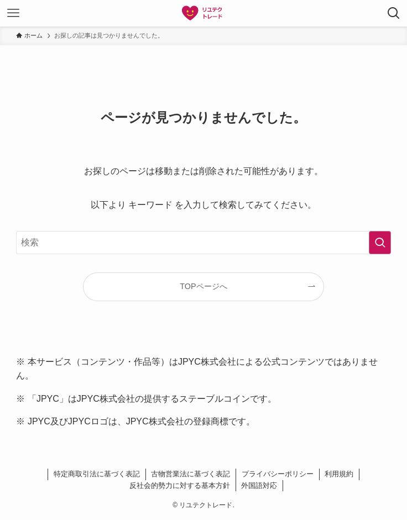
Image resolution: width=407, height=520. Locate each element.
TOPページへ (203, 286)
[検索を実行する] (380, 242)
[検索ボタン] (393, 13)
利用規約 (339, 474)
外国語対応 (259, 485)
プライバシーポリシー (278, 474)
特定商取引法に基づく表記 (97, 474)
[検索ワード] (203, 242)
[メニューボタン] (13, 13)
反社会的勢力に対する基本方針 (179, 485)
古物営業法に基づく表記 (190, 474)
